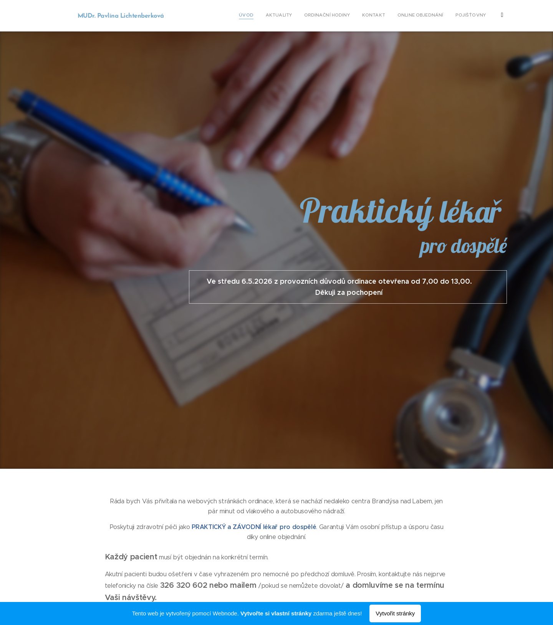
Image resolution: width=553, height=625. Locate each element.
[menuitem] (398, 15)
